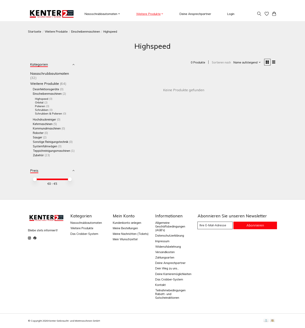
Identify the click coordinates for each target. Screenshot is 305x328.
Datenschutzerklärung (169, 235)
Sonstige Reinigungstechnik (50, 142)
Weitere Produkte (56, 31)
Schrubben (41, 109)
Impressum (162, 241)
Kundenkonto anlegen (127, 223)
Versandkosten (165, 252)
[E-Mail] (216, 225)
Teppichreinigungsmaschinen (51, 151)
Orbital (39, 102)
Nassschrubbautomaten (49, 73)
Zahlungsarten (164, 257)
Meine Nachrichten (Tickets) (131, 234)
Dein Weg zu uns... (167, 268)
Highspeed (41, 98)
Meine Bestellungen (125, 228)
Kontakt (160, 285)
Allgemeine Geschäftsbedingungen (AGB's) (170, 226)
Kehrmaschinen (43, 124)
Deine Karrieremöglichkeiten (173, 274)
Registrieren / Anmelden (262, 3)
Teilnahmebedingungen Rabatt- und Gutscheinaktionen (170, 293)
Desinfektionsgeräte (46, 89)
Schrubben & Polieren (48, 113)
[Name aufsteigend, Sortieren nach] (246, 62)
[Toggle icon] (259, 13)
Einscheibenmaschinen (85, 31)
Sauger (37, 137)
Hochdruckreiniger (44, 119)
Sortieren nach (220, 62)
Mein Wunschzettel (125, 239)
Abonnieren (256, 225)
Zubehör (38, 155)
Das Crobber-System (84, 234)
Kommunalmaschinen (47, 128)
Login (230, 14)
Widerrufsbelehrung (168, 246)
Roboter (38, 133)
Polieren (40, 106)
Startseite (34, 31)
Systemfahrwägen (45, 146)
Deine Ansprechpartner (195, 14)
